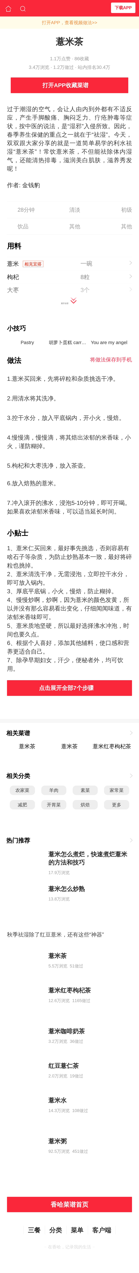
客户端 (101, 1230)
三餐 (34, 1230)
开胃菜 (54, 804)
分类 (55, 1230)
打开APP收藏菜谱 (69, 85)
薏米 (13, 264)
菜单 (77, 1230)
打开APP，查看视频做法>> (69, 22)
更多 (116, 804)
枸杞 (13, 277)
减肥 (22, 804)
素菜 (85, 790)
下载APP (123, 7)
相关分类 (18, 776)
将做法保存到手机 (111, 360)
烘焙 (85, 804)
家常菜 (117, 790)
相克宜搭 (33, 264)
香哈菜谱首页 (69, 1204)
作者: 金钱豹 (23, 185)
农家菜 (22, 790)
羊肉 (53, 790)
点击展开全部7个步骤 (66, 688)
